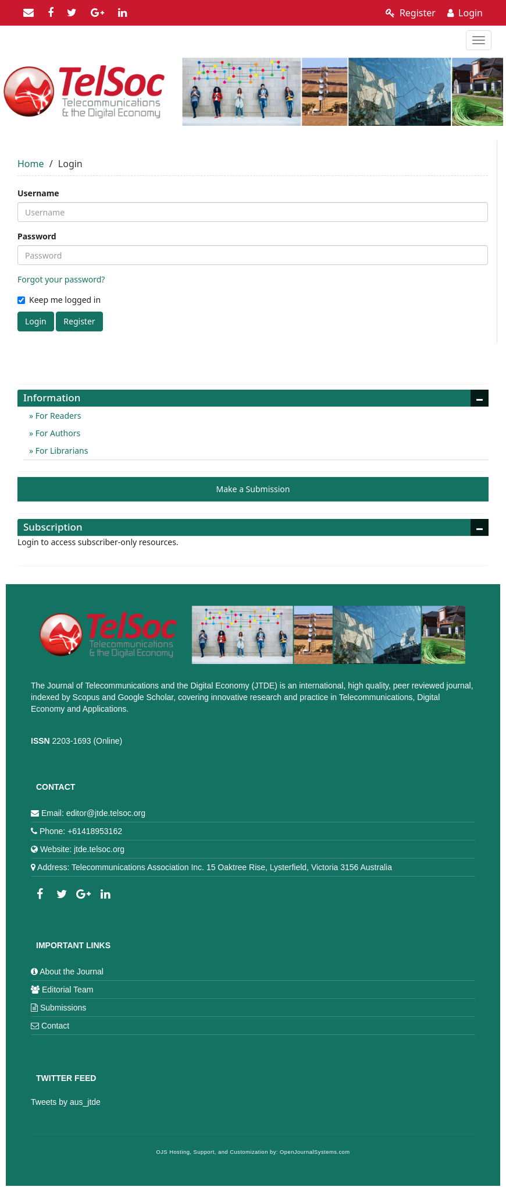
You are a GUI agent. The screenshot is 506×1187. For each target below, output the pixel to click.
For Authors (56, 433)
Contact (55, 1025)
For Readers (57, 415)
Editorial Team (67, 989)
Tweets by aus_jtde (66, 1102)
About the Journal (72, 971)
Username (38, 193)
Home (30, 163)
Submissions (63, 1007)
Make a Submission (253, 488)
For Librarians (60, 450)
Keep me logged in (59, 299)
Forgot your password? (61, 279)
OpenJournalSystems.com (315, 1152)
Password (36, 236)
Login (465, 12)
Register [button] (79, 321)
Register (411, 12)
